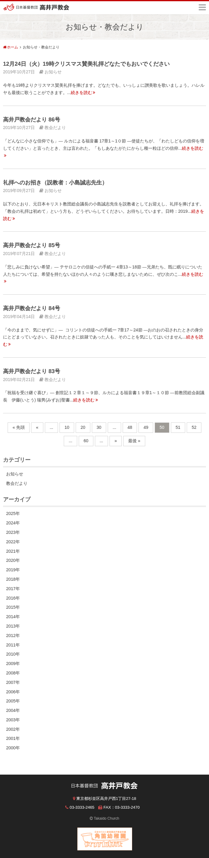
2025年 (13, 513)
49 (145, 427)
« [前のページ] (37, 427)
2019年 (13, 569)
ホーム (12, 47)
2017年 (13, 588)
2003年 (13, 719)
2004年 (13, 710)
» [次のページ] (115, 440)
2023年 (13, 532)
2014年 (13, 616)
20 (83, 427)
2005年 (13, 701)
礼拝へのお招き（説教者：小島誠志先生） (55, 183)
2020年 (13, 560)
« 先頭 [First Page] (19, 427)
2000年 (13, 747)
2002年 (13, 729)
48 (130, 427)
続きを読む (83, 92)
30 (99, 427)
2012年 (13, 635)
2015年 (13, 607)
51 (178, 427)
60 (86, 440)
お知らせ (14, 473)
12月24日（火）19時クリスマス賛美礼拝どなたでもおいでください (86, 64)
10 (66, 427)
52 (194, 427)
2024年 (13, 522)
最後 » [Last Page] (134, 440)
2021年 (13, 551)
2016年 (13, 598)
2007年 (13, 682)
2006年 (13, 691)
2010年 (13, 654)
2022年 (13, 541)
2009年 (13, 663)
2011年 (13, 645)
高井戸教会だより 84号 (31, 308)
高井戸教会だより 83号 (31, 371)
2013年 (13, 626)
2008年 (13, 673)
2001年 (13, 738)
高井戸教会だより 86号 (31, 120)
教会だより (16, 483)
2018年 (13, 579)
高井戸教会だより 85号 (31, 245)
